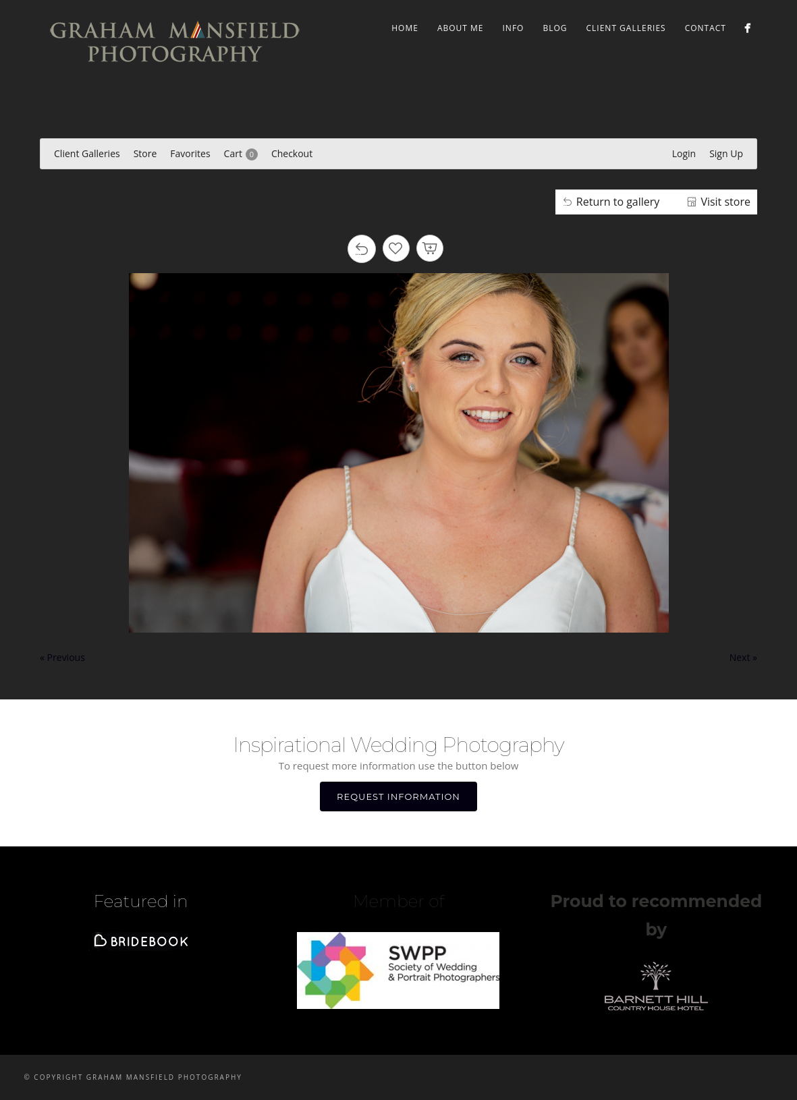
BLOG (555, 28)
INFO (513, 28)
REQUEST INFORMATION (398, 796)
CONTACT (705, 28)
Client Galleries (626, 28)
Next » (743, 657)
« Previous (62, 657)
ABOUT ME (460, 28)
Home (404, 28)
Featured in (141, 901)
